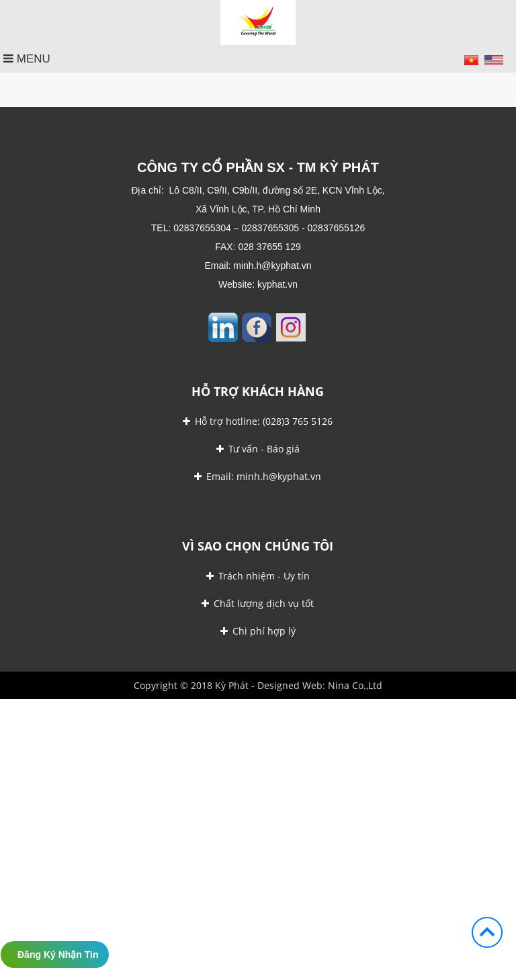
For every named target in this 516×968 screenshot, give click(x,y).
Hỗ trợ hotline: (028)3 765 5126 (258, 421)
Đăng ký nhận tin (58, 954)
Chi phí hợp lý (258, 630)
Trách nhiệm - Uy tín (258, 575)
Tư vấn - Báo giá (258, 448)
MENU (26, 58)
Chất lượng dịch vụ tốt (258, 603)
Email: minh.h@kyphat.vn (257, 476)
